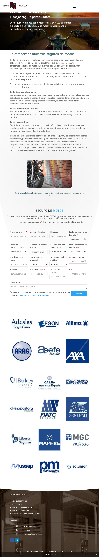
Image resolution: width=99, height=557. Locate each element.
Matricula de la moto (16, 258)
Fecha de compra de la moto (78, 233)
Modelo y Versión (38, 232)
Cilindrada (55, 232)
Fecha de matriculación (17, 246)
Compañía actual (76, 257)
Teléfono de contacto (55, 271)
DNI (70, 270)
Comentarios (15, 282)
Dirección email (37, 270)
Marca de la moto (18, 232)
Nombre (14, 270)
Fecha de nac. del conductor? (57, 246)
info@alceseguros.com (30, 526)
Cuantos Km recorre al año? (38, 246)
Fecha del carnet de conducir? (78, 246)
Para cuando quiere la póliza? (58, 258)
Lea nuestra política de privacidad (34, 295)
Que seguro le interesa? (36, 258)
